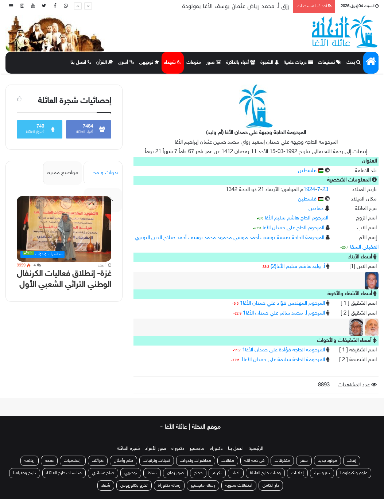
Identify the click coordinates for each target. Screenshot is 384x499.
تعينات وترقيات (156, 460)
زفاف (351, 460)
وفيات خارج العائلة (265, 473)
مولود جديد (327, 460)
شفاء (105, 485)
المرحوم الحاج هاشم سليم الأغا (296, 218)
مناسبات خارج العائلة (64, 473)
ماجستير (197, 449)
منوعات (193, 63)
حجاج (198, 473)
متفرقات (282, 460)
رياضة (29, 460)
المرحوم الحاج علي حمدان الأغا (293, 228)
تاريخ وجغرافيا (24, 473)
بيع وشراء (322, 473)
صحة (49, 460)
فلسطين (310, 171)
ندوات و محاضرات (101, 173)
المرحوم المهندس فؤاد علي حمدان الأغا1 (282, 303)
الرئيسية (256, 449)
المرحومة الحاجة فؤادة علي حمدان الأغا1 (283, 350)
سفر (304, 460)
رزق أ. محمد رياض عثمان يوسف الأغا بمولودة (236, 6)
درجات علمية (298, 63)
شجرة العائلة (128, 449)
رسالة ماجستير (203, 485)
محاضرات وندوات (195, 460)
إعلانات (297, 473)
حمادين (316, 209)
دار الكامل (271, 485)
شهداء (172, 63)
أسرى (126, 63)
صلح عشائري (103, 473)
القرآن (104, 63)
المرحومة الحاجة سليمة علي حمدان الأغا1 (283, 360)
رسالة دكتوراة (169, 485)
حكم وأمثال (123, 460)
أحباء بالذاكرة (240, 63)
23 (325, 190)
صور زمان (175, 473)
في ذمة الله (254, 460)
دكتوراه (216, 449)
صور (213, 63)
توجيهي (149, 63)
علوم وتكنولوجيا (353, 473)
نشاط (152, 473)
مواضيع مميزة (62, 173)
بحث (353, 63)
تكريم (217, 473)
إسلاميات (73, 460)
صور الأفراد (155, 449)
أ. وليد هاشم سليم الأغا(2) (298, 267)
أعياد (236, 473)
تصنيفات (329, 63)
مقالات (227, 460)
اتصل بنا (80, 63)
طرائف (98, 460)
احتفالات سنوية (238, 485)
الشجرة (269, 63)
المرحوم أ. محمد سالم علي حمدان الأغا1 (284, 313)
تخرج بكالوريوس (134, 485)
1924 (309, 190)
